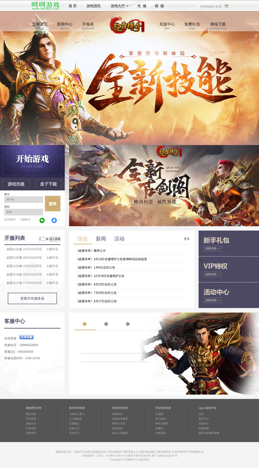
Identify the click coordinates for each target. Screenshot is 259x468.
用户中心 (204, 418)
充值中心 (167, 26)
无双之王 (74, 428)
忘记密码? (10, 219)
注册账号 (25, 219)
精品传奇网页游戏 (209, 433)
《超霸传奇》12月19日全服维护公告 (100, 276)
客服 (159, 6)
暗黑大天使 (118, 423)
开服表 (88, 26)
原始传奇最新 (120, 418)
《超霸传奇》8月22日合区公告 (96, 284)
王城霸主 (74, 423)
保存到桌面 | (208, 6)
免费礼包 (192, 26)
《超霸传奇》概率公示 (91, 250)
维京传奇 (31, 414)
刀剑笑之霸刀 (77, 414)
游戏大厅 (118, 6)
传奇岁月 (74, 433)
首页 (72, 6)
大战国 (159, 414)
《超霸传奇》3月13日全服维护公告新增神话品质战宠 (111, 259)
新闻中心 (65, 26)
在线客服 (204, 428)
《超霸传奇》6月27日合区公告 (96, 301)
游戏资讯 (94, 6)
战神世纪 (117, 414)
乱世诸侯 (31, 428)
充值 (141, 6)
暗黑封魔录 (161, 423)
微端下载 (218, 26)
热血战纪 (117, 428)
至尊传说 (31, 433)
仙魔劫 (159, 428)
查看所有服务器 (32, 298)
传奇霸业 (160, 433)
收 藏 (218, 6)
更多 (187, 238)
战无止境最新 (120, 433)
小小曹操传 (75, 418)
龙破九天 (31, 423)
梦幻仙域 (160, 418)
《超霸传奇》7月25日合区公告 (96, 292)
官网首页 (40, 26)
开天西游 (31, 418)
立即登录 (52, 203)
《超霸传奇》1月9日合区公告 (95, 267)
